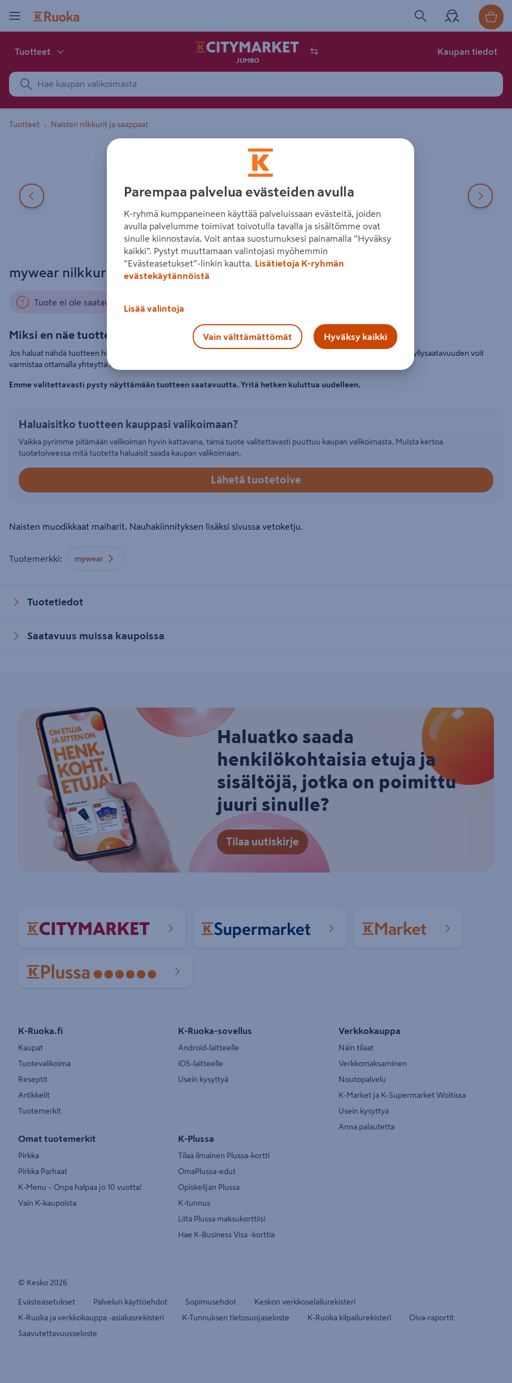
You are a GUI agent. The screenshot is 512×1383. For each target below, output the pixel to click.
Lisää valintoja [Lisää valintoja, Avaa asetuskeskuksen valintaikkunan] (154, 308)
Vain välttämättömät (247, 336)
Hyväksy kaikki (355, 336)
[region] (260, 254)
